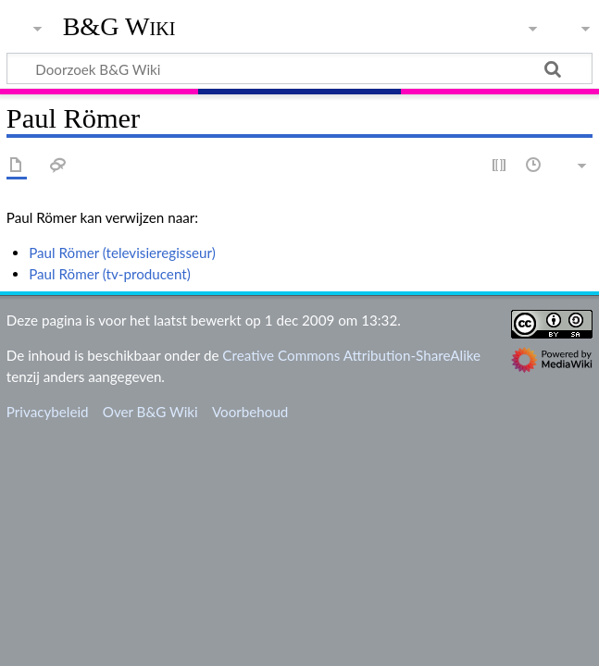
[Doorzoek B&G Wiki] (299, 68)
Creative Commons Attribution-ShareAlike (351, 355)
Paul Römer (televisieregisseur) (122, 252)
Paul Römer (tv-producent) (110, 273)
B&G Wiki (119, 27)
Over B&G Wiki (150, 411)
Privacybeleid (47, 411)
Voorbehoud (250, 411)
